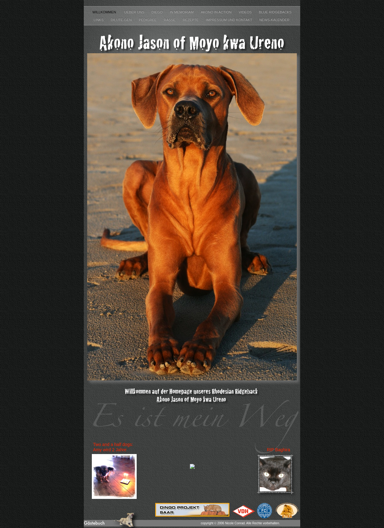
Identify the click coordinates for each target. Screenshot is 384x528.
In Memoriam (182, 12)
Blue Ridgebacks (275, 12)
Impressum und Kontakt (229, 20)
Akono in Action (217, 12)
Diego (157, 12)
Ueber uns (134, 12)
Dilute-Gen (122, 20)
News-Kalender (275, 20)
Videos (246, 12)
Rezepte (191, 20)
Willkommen (105, 12)
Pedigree (148, 20)
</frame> (192, 470)
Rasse (170, 20)
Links (99, 20)
